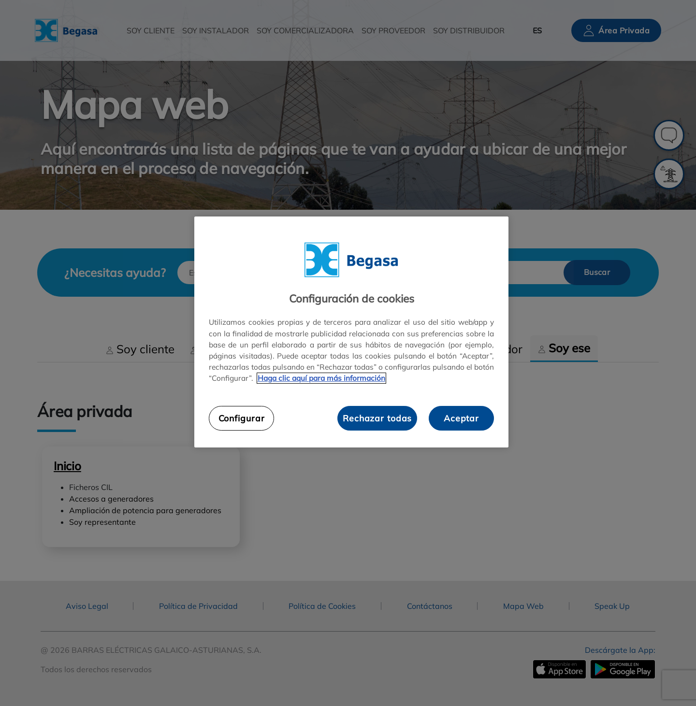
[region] (351, 331)
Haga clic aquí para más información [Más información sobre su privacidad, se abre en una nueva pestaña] (321, 378)
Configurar (241, 418)
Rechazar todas (377, 418)
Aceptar (461, 418)
